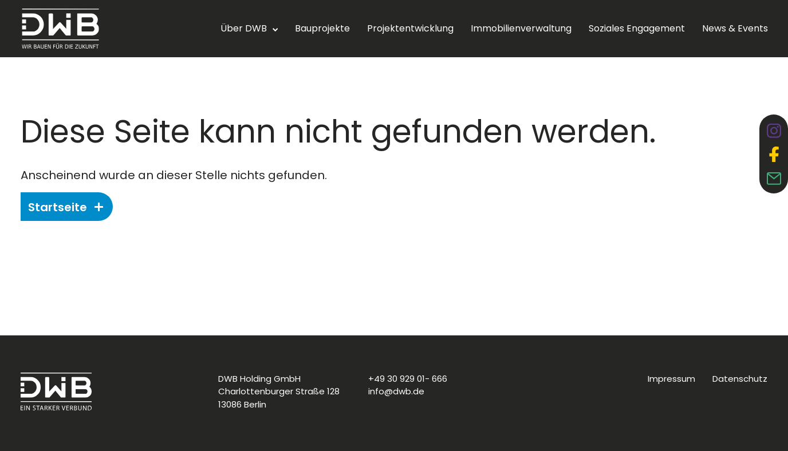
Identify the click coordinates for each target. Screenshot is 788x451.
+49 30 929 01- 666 (407, 379)
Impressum (671, 379)
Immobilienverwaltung (521, 28)
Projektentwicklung (410, 28)
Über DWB (243, 28)
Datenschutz (739, 379)
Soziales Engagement (637, 28)
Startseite (65, 207)
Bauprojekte (322, 28)
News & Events (735, 28)
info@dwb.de (396, 391)
